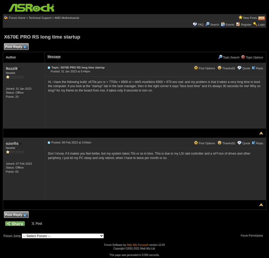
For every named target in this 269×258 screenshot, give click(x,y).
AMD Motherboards (66, 17)
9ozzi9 (13, 68)
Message (54, 56)
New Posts (250, 17)
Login (261, 24)
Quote (246, 68)
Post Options (204, 68)
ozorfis (13, 143)
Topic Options (252, 57)
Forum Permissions (253, 235)
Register (246, 24)
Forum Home (17, 17)
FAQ (200, 24)
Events (228, 24)
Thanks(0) (226, 68)
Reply (259, 68)
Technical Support (40, 17)
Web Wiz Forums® (138, 245)
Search (214, 24)
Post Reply (15, 47)
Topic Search (228, 57)
